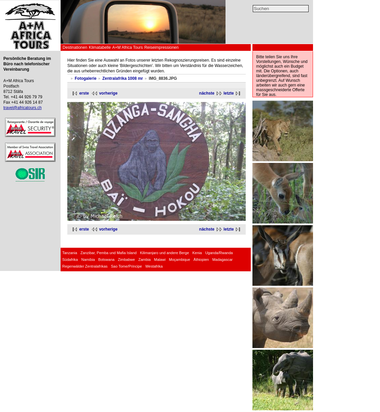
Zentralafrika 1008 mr (122, 78)
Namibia (88, 260)
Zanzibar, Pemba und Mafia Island (108, 253)
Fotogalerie (86, 78)
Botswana (106, 260)
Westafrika (154, 266)
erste (84, 93)
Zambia (144, 260)
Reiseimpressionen (161, 47)
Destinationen (75, 47)
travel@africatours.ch (22, 107)
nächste (206, 93)
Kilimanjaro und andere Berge (164, 253)
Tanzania (69, 253)
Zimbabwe (126, 260)
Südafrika (70, 260)
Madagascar (222, 260)
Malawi (160, 260)
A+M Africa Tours (127, 47)
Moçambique (179, 260)
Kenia (197, 253)
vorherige (108, 93)
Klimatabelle (100, 47)
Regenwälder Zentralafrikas (85, 266)
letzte (228, 93)
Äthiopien (201, 260)
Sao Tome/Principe (126, 266)
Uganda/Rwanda (219, 253)
